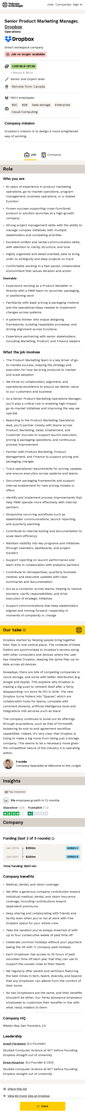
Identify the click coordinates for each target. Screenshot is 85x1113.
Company (51, 155)
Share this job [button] (15, 1089)
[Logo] (12, 4)
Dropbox (13, 26)
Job (30, 155)
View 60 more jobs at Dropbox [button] (26, 1096)
